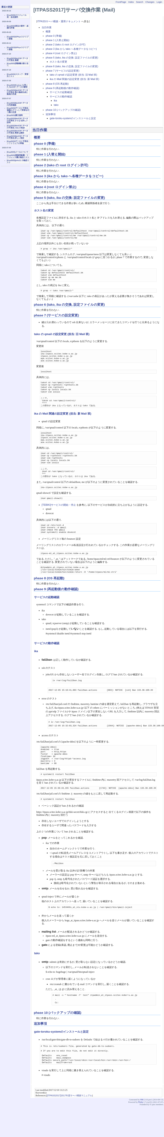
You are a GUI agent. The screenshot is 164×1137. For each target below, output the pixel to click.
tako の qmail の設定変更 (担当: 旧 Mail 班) (73, 74)
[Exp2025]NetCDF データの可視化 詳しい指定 (17, 137)
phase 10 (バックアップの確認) (63, 110)
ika (55, 100)
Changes (149, 2)
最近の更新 (6, 7)
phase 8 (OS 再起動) (57, 83)
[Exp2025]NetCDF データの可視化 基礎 (17, 59)
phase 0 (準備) (54, 36)
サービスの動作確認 (61, 96)
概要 (48, 31)
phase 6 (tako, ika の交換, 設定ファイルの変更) (72, 66)
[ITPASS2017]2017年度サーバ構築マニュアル (69, 1126)
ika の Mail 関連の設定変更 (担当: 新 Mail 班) (74, 79)
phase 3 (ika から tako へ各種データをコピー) (71, 49)
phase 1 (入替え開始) (57, 40)
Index (131, 2)
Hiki (141, 1130)
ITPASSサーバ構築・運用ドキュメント (59, 21)
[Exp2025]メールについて (17, 152)
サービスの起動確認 (61, 92)
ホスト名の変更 (58, 61)
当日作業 (47, 27)
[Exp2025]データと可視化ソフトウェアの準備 (17, 142)
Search (139, 2)
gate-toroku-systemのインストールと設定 (73, 118)
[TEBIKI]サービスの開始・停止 (59, 523)
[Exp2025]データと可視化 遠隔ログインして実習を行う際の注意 (18, 110)
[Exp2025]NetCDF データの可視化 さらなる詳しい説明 (17, 120)
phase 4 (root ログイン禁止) (61, 53)
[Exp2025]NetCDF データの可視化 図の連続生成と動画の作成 (17, 92)
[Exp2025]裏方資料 (15, 115)
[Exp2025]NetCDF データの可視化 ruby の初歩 (17, 127)
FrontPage (121, 2)
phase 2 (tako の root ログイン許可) (65, 44)
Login (159, 2)
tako (56, 105)
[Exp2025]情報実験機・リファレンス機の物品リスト (18, 156)
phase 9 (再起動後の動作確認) (62, 88)
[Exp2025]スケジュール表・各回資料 (16, 16)
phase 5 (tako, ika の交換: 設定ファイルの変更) (72, 57)
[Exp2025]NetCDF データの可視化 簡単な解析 (17, 132)
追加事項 (51, 114)
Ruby (140, 1133)
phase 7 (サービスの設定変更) (62, 70)
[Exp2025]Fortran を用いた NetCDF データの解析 (17, 86)
